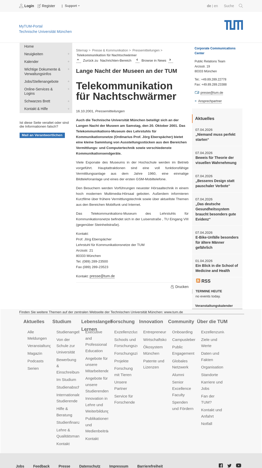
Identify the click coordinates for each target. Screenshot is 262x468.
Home (28, 46)
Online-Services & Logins (67, 87)
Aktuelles (33, 318)
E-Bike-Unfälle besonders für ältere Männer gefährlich (216, 240)
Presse (63, 455)
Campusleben (184, 336)
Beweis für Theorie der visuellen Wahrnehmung (215, 159)
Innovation (150, 318)
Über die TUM (212, 318)
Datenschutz (88, 455)
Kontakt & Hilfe (67, 102)
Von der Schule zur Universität (65, 342)
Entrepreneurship (157, 329)
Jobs (20, 455)
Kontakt (62, 432)
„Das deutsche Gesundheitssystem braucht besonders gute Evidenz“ (215, 210)
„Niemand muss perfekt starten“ (214, 136)
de (210, 6)
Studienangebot (69, 329)
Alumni (178, 371)
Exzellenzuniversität (218, 329)
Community (180, 318)
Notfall (206, 418)
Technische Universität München (233, 23)
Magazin (34, 350)
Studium (61, 318)
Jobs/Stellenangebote (67, 80)
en (216, 6)
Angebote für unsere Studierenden (96, 380)
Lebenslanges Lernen (96, 322)
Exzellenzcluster (128, 329)
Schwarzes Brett (67, 95)
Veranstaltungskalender (213, 303)
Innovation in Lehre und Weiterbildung (96, 400)
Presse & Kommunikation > (110, 50)
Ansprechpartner (209, 101)
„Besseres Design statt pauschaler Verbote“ (214, 182)
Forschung (122, 318)
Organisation (212, 363)
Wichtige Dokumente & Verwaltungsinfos (67, 68)
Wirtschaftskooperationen (164, 336)
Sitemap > (83, 50)
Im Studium (66, 369)
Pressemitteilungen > (145, 50)
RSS (203, 278)
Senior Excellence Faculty (181, 384)
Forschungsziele (128, 350)
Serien (32, 365)
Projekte (121, 357)
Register (46, 6)
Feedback (41, 455)
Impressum (116, 455)
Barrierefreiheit (146, 455)
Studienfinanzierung (73, 411)
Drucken (179, 286)
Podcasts (35, 357)
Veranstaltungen (41, 342)
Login (27, 6)
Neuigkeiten (67, 53)
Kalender (67, 61)
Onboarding (182, 329)
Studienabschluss (71, 377)
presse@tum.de (102, 276)
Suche (233, 6)
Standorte (209, 371)
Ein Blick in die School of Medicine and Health (216, 265)
